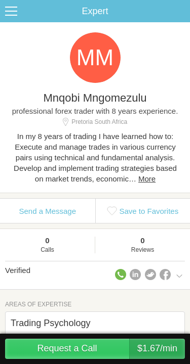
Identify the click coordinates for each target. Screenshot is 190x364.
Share (180, 11)
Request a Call (111, 349)
